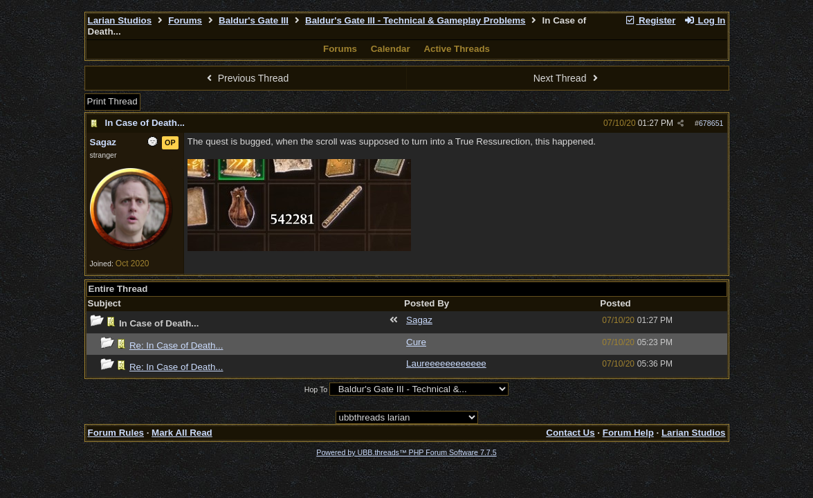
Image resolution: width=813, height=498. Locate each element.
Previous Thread (246, 78)
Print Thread (112, 101)
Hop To (316, 389)
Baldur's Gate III (254, 20)
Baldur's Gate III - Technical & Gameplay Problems (415, 20)
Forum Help (628, 432)
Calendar (390, 49)
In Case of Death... (145, 123)
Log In (704, 20)
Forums (185, 20)
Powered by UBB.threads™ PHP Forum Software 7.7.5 (406, 452)
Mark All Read (182, 432)
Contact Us (570, 432)
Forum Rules (116, 432)
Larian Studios (120, 20)
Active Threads (456, 49)
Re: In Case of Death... (176, 345)
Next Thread (567, 78)
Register (650, 20)
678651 (711, 123)
